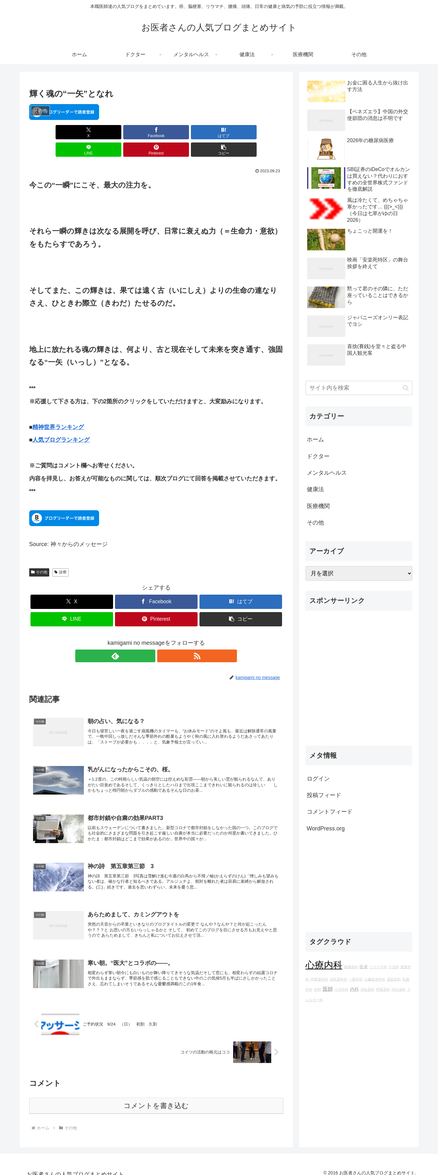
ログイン (318, 779)
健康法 (315, 489)
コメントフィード (330, 812)
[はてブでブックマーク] (134, 132)
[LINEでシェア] (177, 132)
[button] (262, 132)
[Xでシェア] (49, 132)
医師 (328, 989)
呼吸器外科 (319, 979)
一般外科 (356, 979)
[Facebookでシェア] (92, 132)
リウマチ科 (378, 967)
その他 (39, 554)
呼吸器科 (383, 989)
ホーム (315, 439)
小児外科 (341, 989)
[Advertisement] (359, 680)
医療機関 (318, 506)
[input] (359, 388)
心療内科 (324, 965)
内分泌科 (399, 989)
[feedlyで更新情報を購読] (149, 638)
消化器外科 (338, 979)
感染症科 (394, 979)
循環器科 (351, 967)
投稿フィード (324, 795)
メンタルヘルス (327, 473)
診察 (60, 554)
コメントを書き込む (156, 1099)
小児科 (393, 967)
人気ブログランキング (61, 422)
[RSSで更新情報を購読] (163, 638)
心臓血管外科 (374, 979)
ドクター (318, 456)
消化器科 (367, 989)
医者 (364, 967)
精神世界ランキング (58, 409)
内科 (354, 989)
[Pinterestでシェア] (220, 132)
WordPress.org (326, 828)
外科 (317, 989)
